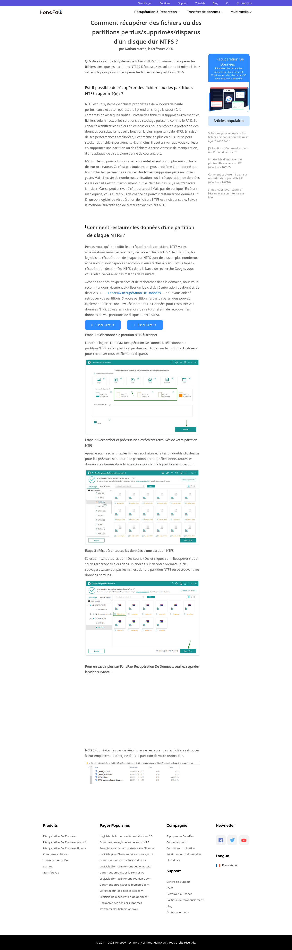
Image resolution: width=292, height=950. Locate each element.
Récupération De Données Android (65, 842)
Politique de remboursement (185, 899)
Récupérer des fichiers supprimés (121, 902)
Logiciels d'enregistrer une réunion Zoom (125, 878)
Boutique (164, 3)
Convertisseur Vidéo (55, 860)
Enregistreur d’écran (56, 854)
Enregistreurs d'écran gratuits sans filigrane (127, 848)
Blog (215, 3)
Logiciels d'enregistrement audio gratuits (125, 866)
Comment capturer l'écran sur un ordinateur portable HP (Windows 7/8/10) (227, 178)
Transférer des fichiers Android (119, 908)
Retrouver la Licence (179, 893)
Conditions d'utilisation (181, 848)
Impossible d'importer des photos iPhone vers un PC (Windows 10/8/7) (225, 163)
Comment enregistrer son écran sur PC (124, 842)
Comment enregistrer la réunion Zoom (124, 884)
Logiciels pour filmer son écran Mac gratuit (127, 854)
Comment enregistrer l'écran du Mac (123, 860)
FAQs (170, 887)
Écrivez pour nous (178, 911)
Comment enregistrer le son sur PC (122, 872)
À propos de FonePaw (180, 836)
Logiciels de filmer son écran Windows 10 (126, 836)
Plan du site (174, 860)
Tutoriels (200, 3)
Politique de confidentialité (184, 854)
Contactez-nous (176, 842)
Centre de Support (178, 881)
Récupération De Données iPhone (64, 848)
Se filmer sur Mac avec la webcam (121, 890)
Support (182, 3)
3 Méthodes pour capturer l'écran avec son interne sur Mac (226, 193)
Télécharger (144, 3)
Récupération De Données (59, 836)
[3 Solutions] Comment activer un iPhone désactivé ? (228, 150)
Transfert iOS (51, 872)
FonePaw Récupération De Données (135, 293)
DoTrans (48, 866)
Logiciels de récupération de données (123, 896)
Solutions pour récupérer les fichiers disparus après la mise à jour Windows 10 (228, 137)
